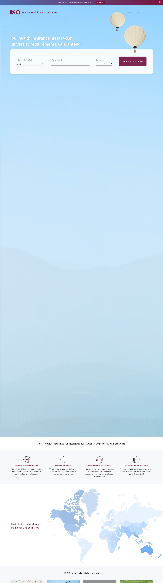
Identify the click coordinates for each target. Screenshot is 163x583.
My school (56, 60)
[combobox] (70, 64)
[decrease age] (97, 63)
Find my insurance (133, 61)
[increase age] (111, 63)
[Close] (160, 1)
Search (129, 12)
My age (100, 60)
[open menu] (150, 12)
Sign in (140, 12)
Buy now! (100, 2)
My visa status (24, 59)
